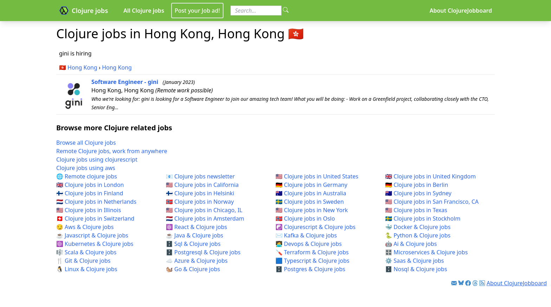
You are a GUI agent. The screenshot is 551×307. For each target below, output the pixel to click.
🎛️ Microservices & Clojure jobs (426, 252)
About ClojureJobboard (460, 10)
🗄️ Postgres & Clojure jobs (310, 269)
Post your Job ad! (197, 10)
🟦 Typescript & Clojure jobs (312, 260)
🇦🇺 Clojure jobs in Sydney (418, 193)
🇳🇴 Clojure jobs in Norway (200, 201)
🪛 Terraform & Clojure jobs (312, 252)
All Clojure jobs (143, 10)
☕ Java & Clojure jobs (194, 235)
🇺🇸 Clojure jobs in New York (312, 210)
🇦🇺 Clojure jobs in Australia (311, 193)
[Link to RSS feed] (482, 283)
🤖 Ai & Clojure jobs (411, 244)
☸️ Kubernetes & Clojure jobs (94, 244)
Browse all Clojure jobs (86, 142)
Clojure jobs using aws (85, 168)
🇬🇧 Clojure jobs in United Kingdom (430, 176)
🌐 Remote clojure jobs (86, 176)
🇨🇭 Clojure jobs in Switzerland (95, 218)
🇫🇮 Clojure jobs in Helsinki (200, 193)
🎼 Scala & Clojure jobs (86, 252)
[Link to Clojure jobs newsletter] (454, 283)
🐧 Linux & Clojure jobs (86, 269)
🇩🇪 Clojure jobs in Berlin (416, 185)
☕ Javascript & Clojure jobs (92, 235)
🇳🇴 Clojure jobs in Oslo (305, 218)
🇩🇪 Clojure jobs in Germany (311, 185)
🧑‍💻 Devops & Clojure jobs (309, 244)
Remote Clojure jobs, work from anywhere (111, 151)
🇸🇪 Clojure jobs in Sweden (310, 201)
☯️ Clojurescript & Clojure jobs (316, 227)
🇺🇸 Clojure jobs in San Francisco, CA (432, 201)
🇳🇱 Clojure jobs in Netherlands (96, 201)
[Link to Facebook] (468, 283)
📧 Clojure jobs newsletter (200, 176)
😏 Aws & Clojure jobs (85, 227)
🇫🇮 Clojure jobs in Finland (89, 193)
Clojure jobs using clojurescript (96, 159)
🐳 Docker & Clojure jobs (417, 227)
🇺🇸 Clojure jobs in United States (317, 176)
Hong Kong (82, 67)
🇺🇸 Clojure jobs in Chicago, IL (204, 210)
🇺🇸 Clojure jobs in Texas (416, 210)
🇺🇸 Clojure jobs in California (202, 185)
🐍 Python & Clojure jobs (417, 235)
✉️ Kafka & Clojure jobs (306, 235)
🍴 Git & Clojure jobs (83, 260)
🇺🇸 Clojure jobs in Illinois (88, 210)
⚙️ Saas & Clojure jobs (414, 260)
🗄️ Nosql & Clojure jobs (416, 269)
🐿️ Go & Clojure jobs (193, 269)
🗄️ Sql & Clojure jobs (193, 244)
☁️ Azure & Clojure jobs (197, 260)
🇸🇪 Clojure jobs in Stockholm (422, 218)
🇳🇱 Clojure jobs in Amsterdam (205, 218)
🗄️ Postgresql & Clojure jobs (203, 252)
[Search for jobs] (256, 10)
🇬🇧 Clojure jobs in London (90, 185)
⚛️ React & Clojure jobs (196, 227)
